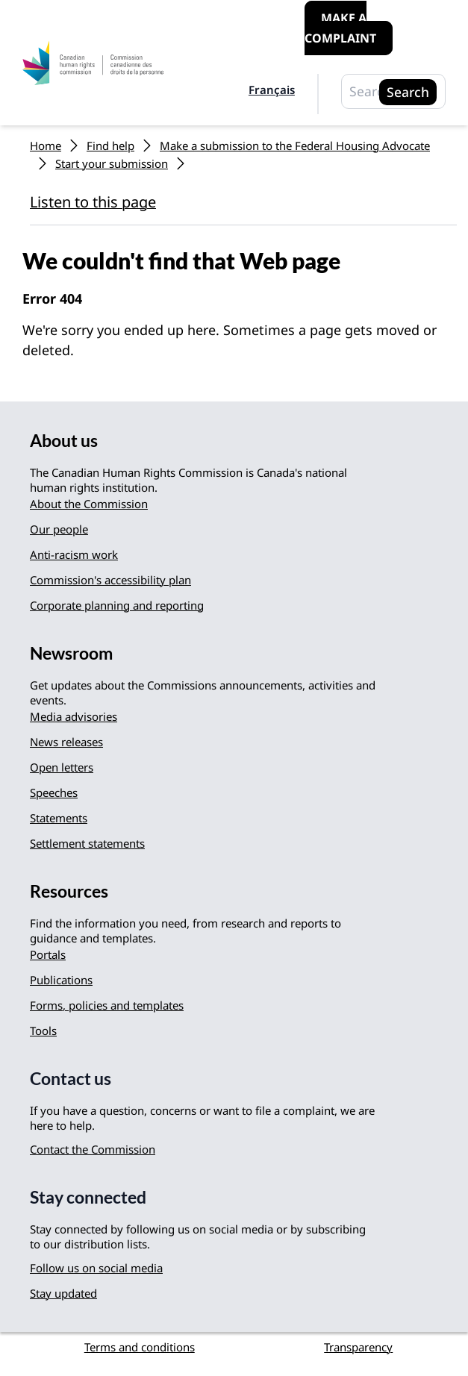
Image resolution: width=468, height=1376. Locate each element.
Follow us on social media (96, 1267)
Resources (69, 891)
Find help (110, 145)
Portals (48, 954)
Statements (58, 817)
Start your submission (111, 163)
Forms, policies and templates (107, 1005)
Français (272, 89)
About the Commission (89, 503)
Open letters (61, 767)
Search (408, 92)
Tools (43, 1030)
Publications (61, 979)
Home (45, 145)
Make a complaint (340, 28)
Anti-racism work (74, 554)
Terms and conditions (139, 1346)
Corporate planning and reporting (117, 605)
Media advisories (73, 716)
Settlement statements (87, 843)
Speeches (54, 792)
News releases (66, 741)
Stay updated (63, 1293)
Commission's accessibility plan (110, 579)
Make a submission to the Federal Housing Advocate (295, 145)
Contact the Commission (92, 1149)
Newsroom (71, 653)
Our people (59, 529)
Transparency (358, 1346)
